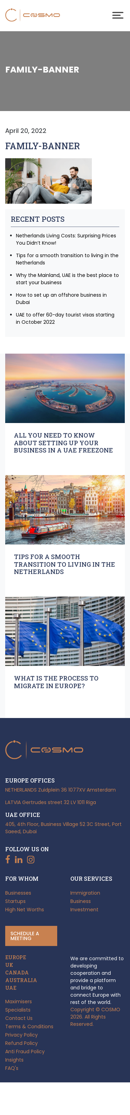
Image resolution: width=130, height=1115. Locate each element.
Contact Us (19, 1018)
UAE (10, 988)
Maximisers (18, 1001)
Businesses (18, 892)
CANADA (17, 972)
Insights (14, 1059)
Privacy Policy (21, 1034)
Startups (15, 901)
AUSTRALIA (21, 980)
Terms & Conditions (29, 1026)
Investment (84, 909)
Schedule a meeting (24, 936)
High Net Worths (24, 909)
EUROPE (15, 957)
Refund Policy (21, 1043)
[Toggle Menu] (117, 15)
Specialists (18, 1009)
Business (80, 901)
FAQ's (11, 1068)
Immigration (85, 892)
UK (9, 965)
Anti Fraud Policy (25, 1051)
